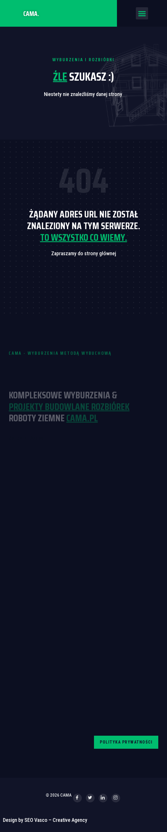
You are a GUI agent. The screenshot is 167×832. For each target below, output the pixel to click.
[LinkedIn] (103, 798)
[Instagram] (115, 798)
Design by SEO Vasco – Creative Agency (45, 820)
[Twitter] (90, 798)
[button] (142, 13)
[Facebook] (77, 798)
